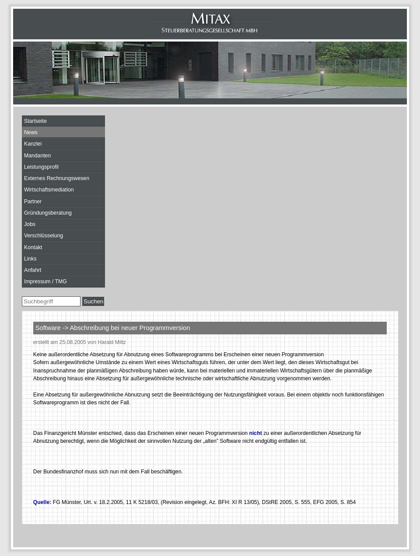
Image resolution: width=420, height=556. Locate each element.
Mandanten (37, 156)
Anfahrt (32, 270)
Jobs (29, 224)
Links (30, 259)
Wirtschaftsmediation (49, 190)
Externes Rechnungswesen (56, 178)
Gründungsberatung (48, 213)
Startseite (35, 121)
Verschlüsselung (43, 236)
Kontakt (33, 247)
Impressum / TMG (45, 281)
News (31, 132)
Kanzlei (33, 144)
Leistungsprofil (41, 167)
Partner (33, 201)
